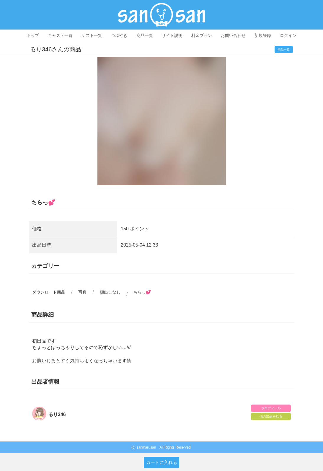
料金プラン (201, 35)
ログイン (288, 35)
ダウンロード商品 (48, 292)
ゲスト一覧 (91, 35)
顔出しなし (110, 292)
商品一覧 (144, 35)
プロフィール (271, 408)
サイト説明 (172, 35)
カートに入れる (161, 462)
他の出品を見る (271, 416)
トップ (33, 35)
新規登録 (263, 35)
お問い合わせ (233, 35)
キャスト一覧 (60, 35)
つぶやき (119, 35)
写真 (82, 292)
